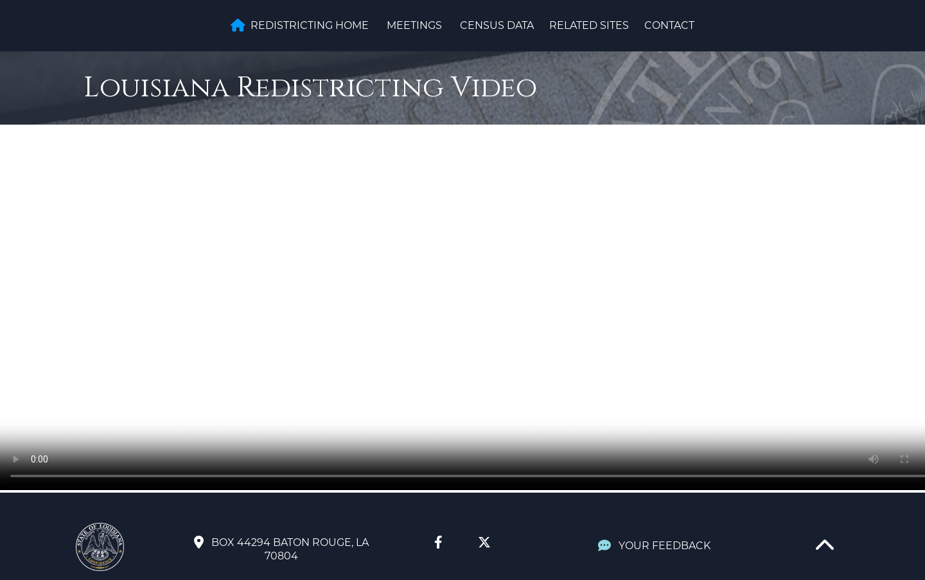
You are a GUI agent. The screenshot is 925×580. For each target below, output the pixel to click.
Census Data (497, 25)
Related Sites (589, 25)
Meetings (414, 25)
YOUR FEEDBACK (654, 546)
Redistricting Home (300, 25)
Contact (669, 25)
